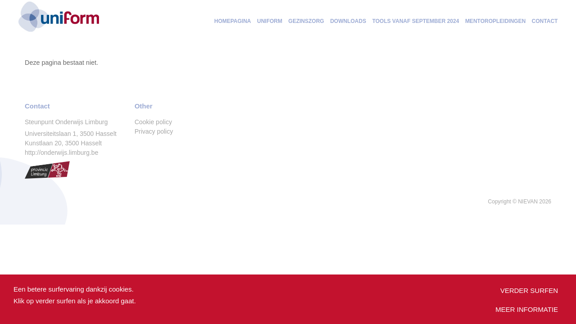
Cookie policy (153, 122)
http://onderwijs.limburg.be (61, 152)
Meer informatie (526, 309)
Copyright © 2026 (519, 201)
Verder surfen (529, 290)
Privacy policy (154, 131)
